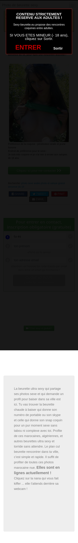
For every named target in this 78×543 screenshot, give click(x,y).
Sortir (58, 48)
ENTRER (28, 47)
